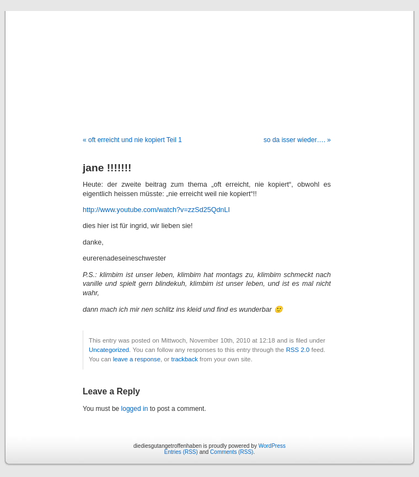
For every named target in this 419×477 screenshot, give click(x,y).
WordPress (272, 446)
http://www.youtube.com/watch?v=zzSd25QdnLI (156, 210)
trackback (184, 359)
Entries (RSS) (181, 452)
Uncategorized (109, 349)
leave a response (136, 359)
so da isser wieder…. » (297, 140)
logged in (134, 409)
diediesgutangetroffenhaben (209, 62)
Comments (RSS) (231, 452)
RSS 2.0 (298, 349)
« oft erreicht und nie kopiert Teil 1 (132, 140)
